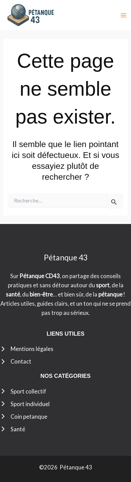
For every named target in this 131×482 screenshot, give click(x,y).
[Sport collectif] (23, 391)
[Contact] (15, 361)
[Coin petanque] (23, 416)
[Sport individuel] (25, 403)
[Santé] (12, 429)
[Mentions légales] (26, 348)
